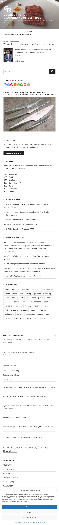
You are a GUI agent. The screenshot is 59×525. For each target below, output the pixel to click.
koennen (16, 302)
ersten (7, 294)
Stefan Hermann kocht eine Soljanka (26, 276)
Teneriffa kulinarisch (14, 336)
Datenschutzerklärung (30, 522)
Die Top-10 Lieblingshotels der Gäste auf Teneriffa (18, 352)
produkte (15, 310)
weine (28, 318)
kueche (26, 302)
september (30, 314)
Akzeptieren (29, 507)
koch (48, 298)
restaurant (42, 310)
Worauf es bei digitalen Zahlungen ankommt (29, 44)
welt (35, 318)
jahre (34, 298)
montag (28, 306)
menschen (9, 306)
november (38, 306)
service (40, 314)
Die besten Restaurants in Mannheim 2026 (20, 224)
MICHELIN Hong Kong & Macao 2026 (18, 229)
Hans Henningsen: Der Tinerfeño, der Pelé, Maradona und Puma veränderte (26, 340)
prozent (24, 310)
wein (22, 318)
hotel (14, 298)
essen (14, 294)
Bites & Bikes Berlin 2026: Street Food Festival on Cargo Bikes (25, 396)
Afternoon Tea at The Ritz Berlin (14, 418)
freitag (28, 294)
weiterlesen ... (20, 61)
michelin (19, 306)
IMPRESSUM (41, 522)
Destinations (7, 478)
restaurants (9, 314)
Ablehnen (29, 512)
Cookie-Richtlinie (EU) (11, 371)
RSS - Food (8, 177)
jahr (27, 298)
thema (15, 318)
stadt (48, 314)
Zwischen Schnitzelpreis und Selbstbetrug (20, 220)
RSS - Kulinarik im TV (12, 183)
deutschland (48, 290)
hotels (21, 298)
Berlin (5, 473)
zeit (49, 318)
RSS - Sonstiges (10, 189)
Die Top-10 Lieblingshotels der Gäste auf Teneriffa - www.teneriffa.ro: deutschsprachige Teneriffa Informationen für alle (29, 246)
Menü (29, 31)
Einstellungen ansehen (29, 517)
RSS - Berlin (8, 186)
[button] (56, 490)
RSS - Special (8, 192)
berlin (7, 290)
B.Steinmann (7, 469)
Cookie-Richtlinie (18, 522)
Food (5, 486)
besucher (15, 290)
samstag (20, 314)
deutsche (25, 290)
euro (21, 294)
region (32, 310)
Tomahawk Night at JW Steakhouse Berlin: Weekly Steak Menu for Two (28, 427)
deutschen (36, 290)
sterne (7, 318)
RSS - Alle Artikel (10, 174)
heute (7, 298)
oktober (48, 306)
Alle (4, 465)
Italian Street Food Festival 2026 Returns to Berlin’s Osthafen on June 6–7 (29, 387)
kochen (8, 302)
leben (45, 302)
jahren (40, 298)
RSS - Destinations (11, 180)
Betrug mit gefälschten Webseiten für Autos (27, 264)
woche (42, 318)
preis (7, 310)
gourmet (37, 294)
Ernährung (7, 482)
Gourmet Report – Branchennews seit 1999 (22, 16)
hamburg (47, 294)
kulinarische (36, 302)
